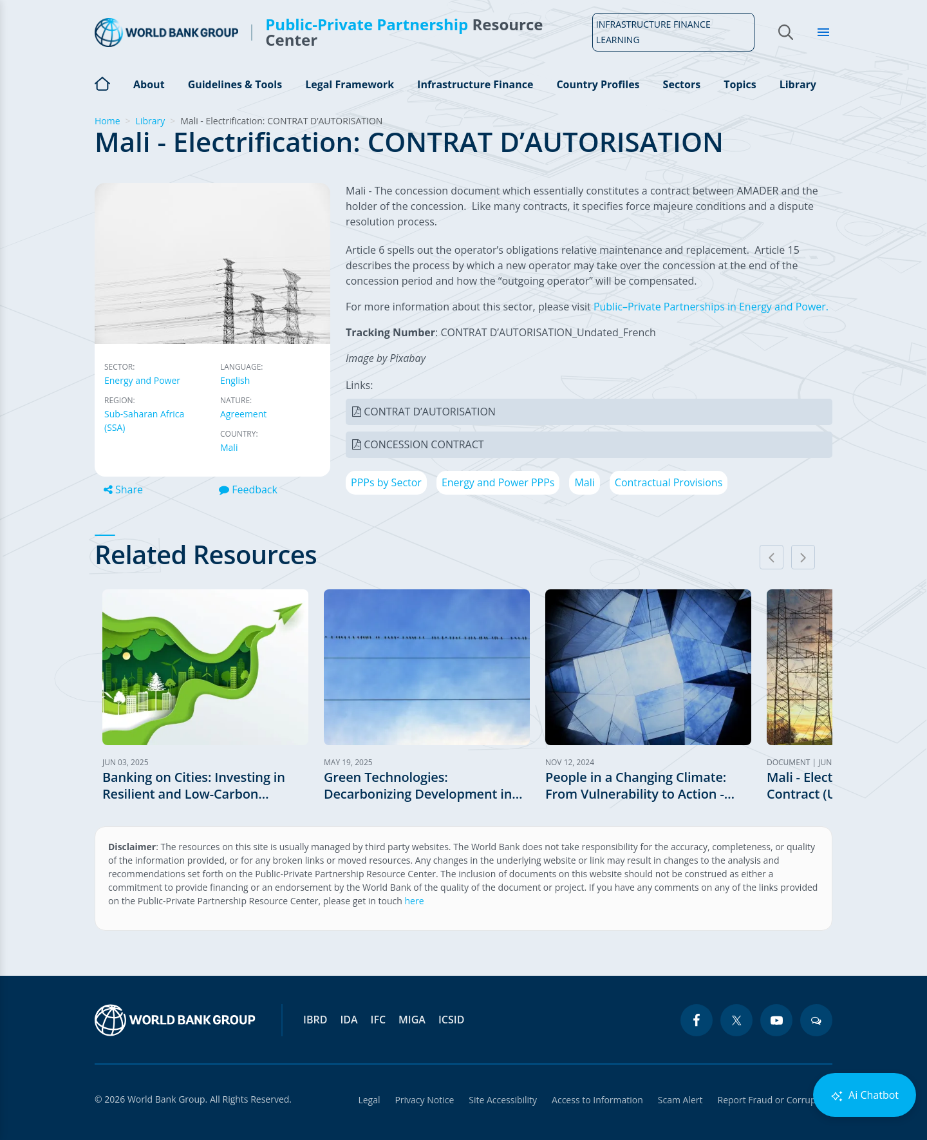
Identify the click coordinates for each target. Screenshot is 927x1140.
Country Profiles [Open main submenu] (597, 84)
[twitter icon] (736, 1020)
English (235, 380)
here (414, 901)
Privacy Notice (421, 1100)
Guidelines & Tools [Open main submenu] (235, 84)
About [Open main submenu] (149, 84)
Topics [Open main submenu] (740, 84)
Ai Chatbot (864, 1095)
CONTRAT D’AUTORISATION (430, 411)
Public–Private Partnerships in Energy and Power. (711, 306)
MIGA (412, 1019)
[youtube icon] (776, 1020)
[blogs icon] (816, 1020)
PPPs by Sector (386, 482)
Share (123, 489)
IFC (378, 1019)
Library (798, 84)
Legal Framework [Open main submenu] (349, 84)
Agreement (243, 414)
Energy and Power (142, 380)
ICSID (451, 1019)
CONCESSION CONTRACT (423, 444)
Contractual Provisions (668, 482)
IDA (348, 1019)
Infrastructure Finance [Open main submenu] (475, 84)
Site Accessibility (501, 1100)
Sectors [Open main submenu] (682, 84)
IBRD (315, 1019)
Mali (229, 447)
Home (102, 82)
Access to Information (596, 1100)
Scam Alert (679, 1100)
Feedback (248, 489)
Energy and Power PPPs (498, 482)
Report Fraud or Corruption (775, 1100)
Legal (366, 1100)
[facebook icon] (696, 1020)
